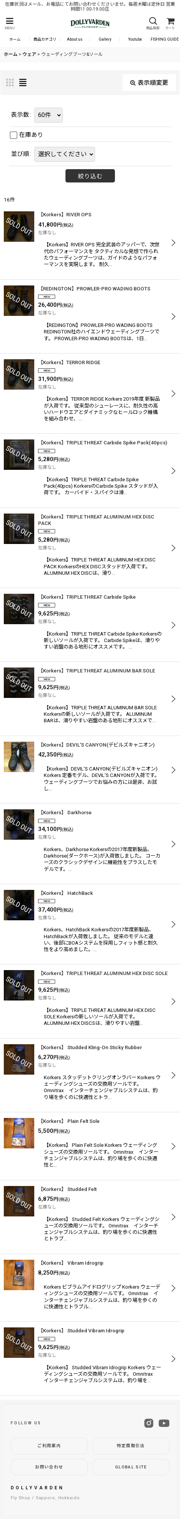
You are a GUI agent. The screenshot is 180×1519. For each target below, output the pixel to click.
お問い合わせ (49, 1467)
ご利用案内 (49, 1445)
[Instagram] (148, 1423)
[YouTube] (164, 1423)
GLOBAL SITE (131, 1467)
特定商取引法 (131, 1445)
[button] (9, 24)
